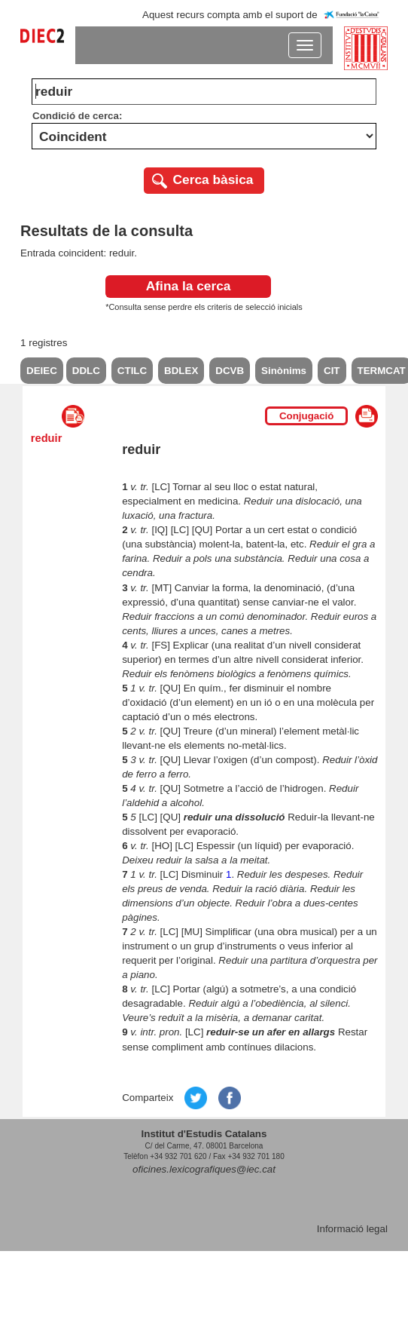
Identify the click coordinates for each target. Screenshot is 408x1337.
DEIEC (41, 370)
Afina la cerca (188, 285)
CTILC (132, 370)
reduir (46, 438)
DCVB (229, 370)
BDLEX (181, 370)
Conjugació (306, 416)
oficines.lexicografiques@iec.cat (204, 1169)
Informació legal (352, 1228)
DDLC (86, 370)
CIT (331, 370)
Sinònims (283, 370)
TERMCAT (382, 370)
